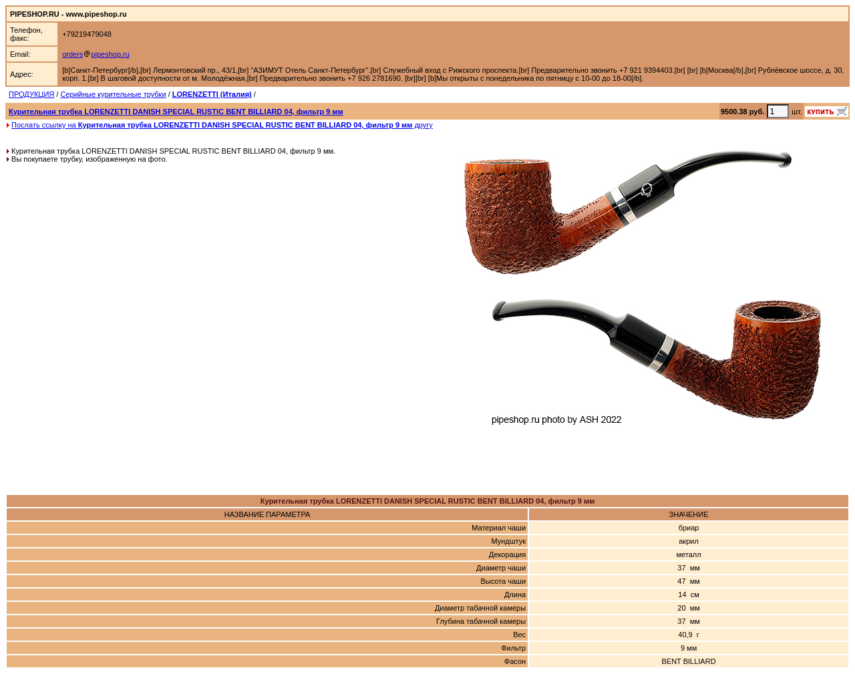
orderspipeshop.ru (96, 54)
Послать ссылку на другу (222, 125)
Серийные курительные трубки (113, 94)
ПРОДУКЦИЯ (31, 94)
